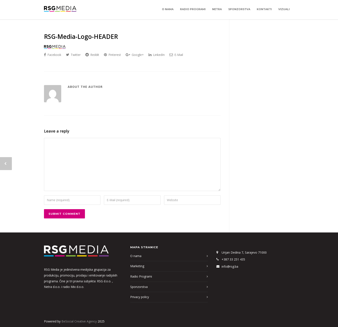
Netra (217, 9)
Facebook (52, 55)
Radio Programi (193, 9)
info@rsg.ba (230, 266)
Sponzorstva (239, 9)
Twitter (73, 55)
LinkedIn (157, 55)
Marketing (137, 266)
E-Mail (176, 55)
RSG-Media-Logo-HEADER (81, 36)
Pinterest (112, 55)
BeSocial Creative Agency (79, 321)
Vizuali (284, 9)
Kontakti (264, 9)
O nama (168, 9)
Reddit (92, 55)
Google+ (135, 55)
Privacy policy (139, 297)
